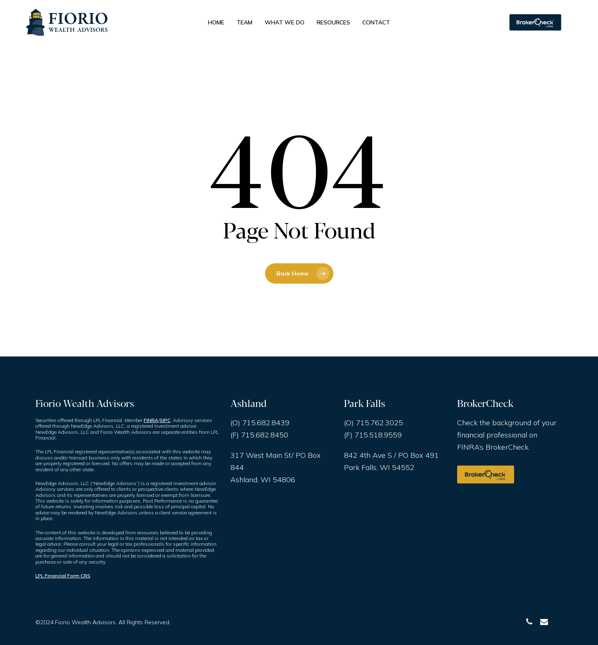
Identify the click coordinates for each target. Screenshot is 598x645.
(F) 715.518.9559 (373, 434)
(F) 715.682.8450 (259, 434)
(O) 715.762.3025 (373, 422)
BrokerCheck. (508, 447)
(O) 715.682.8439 (259, 422)
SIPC (165, 420)
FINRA (151, 420)
